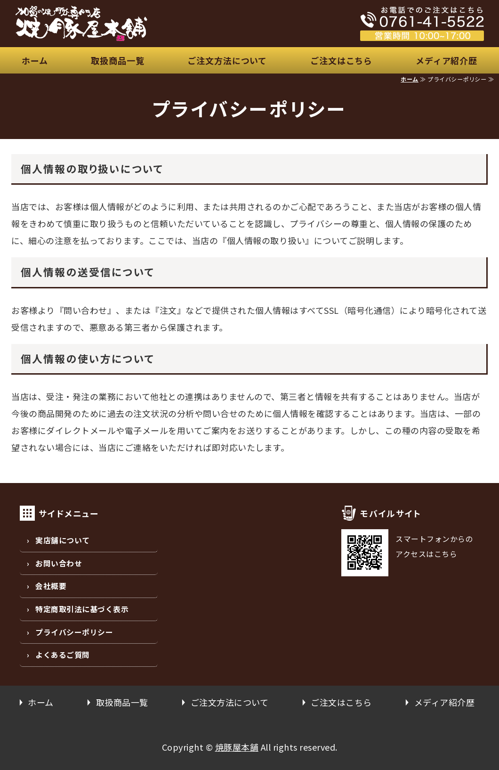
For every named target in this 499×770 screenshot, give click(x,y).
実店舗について (62, 540)
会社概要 (50, 586)
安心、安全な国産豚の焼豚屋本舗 (137, 23)
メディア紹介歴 (446, 60)
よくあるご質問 (62, 654)
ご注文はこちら (341, 60)
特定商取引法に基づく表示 (82, 609)
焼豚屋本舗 (237, 747)
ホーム (35, 60)
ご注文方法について (227, 60)
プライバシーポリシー (74, 632)
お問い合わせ (58, 563)
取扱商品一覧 (117, 60)
